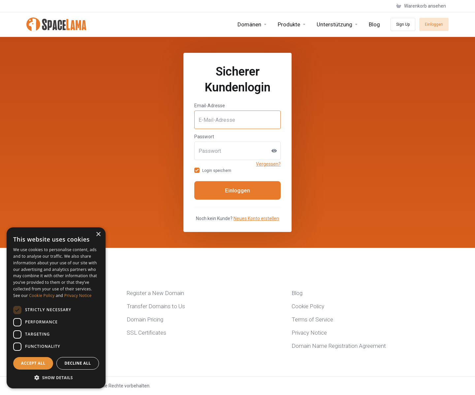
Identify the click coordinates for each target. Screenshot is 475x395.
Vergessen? (268, 164)
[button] (56, 378)
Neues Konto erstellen (256, 218)
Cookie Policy (41, 295)
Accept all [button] (33, 363)
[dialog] (56, 307)
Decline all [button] (78, 363)
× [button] (98, 234)
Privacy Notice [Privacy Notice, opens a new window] (78, 295)
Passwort (204, 136)
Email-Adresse (209, 105)
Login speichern (212, 170)
